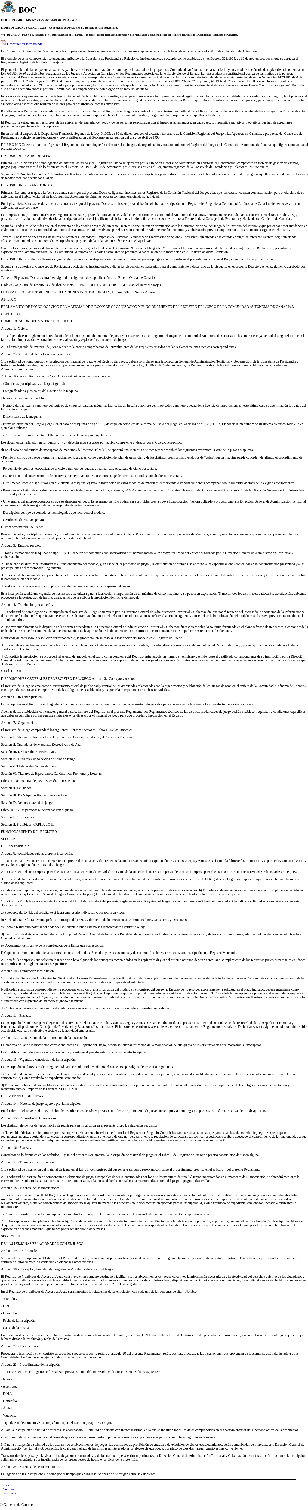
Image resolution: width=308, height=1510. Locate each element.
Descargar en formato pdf (24, 44)
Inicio (6, 1485)
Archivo (8, 1489)
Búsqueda (9, 1493)
